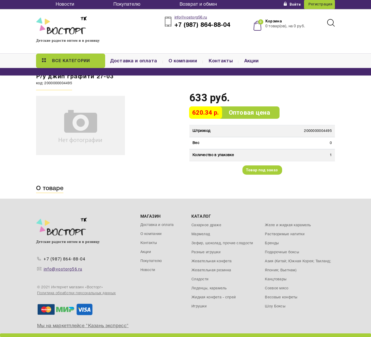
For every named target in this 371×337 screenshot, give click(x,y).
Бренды (272, 243)
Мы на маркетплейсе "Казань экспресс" (83, 326)
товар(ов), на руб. (285, 26)
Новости (65, 4)
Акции (251, 61)
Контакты (221, 61)
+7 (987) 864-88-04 (65, 259)
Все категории (66, 60)
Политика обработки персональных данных (76, 293)
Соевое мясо (276, 288)
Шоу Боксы (275, 306)
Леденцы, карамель (209, 288)
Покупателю (127, 4)
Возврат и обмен (198, 4)
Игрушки (199, 306)
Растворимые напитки (284, 234)
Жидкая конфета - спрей (213, 297)
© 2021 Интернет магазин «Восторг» (70, 287)
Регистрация (320, 4)
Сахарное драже (206, 225)
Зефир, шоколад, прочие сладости (222, 243)
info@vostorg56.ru (190, 17)
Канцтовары (275, 279)
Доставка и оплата (133, 61)
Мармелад (200, 234)
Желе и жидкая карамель (288, 225)
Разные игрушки (206, 252)
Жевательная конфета (211, 261)
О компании (182, 61)
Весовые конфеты (281, 297)
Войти (292, 4)
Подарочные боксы (282, 252)
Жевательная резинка (211, 270)
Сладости (199, 279)
